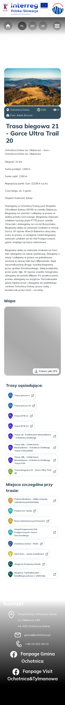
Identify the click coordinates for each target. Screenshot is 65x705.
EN (32, 26)
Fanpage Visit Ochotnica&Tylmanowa (32, 675)
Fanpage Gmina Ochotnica (32, 657)
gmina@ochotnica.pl (37, 635)
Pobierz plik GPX (45, 371)
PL (22, 26)
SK (43, 26)
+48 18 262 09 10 (37, 644)
